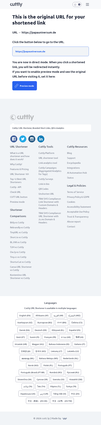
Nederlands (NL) (70, 358)
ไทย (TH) (41, 386)
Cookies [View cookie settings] (71, 201)
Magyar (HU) (38, 344)
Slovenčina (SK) (25, 379)
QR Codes (43, 188)
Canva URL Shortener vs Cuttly (21, 268)
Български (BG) (45, 322)
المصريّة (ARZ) (74, 315)
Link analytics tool (48, 162)
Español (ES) (74, 330)
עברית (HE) (66, 337)
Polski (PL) (48, 365)
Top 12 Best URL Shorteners (18, 180)
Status (70, 177)
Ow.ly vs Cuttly (17, 252)
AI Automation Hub (77, 172)
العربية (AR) (58, 315)
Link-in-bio (44, 183)
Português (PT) (65, 365)
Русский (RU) (73, 372)
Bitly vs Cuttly (17, 222)
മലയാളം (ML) (28, 358)
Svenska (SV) (58, 379)
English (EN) (24, 315)
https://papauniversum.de (30, 51)
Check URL (15, 191)
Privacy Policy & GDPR (78, 196)
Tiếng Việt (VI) (59, 393)
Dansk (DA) (24, 330)
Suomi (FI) (34, 337)
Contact (71, 226)
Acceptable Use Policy (78, 211)
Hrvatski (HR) (21, 344)
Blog (69, 152)
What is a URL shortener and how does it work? (20, 156)
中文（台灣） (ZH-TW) (62, 401)
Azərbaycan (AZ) (24, 322)
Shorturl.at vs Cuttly (20, 261)
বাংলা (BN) (61, 322)
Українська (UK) (27, 393)
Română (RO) (56, 372)
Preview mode (27, 85)
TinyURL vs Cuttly (19, 232)
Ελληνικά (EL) (58, 330)
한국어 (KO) (40, 351)
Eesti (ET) (20, 337)
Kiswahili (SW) (75, 379)
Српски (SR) (42, 379)
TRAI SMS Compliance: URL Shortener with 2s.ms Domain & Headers (50, 218)
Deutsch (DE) (41, 330)
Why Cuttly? (16, 164)
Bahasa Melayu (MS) (48, 358)
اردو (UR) (44, 393)
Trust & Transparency (77, 216)
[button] (87, 4)
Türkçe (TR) (71, 386)
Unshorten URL (46, 193)
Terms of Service (75, 191)
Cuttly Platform (46, 152)
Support (71, 157)
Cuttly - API (15, 187)
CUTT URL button (18, 196)
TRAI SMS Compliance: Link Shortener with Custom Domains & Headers (50, 203)
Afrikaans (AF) (42, 315)
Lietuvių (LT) (56, 351)
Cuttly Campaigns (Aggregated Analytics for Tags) (50, 170)
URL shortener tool (48, 157)
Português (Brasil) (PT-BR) (32, 372)
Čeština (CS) (76, 322)
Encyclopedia (74, 162)
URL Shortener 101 (19, 174)
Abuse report (74, 221)
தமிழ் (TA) (28, 386)
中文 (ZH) (75, 393)
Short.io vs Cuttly (19, 237)
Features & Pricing (19, 169)
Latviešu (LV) (73, 351)
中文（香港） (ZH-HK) (37, 401)
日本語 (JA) (25, 351)
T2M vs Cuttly (17, 247)
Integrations (73, 167)
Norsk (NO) (33, 365)
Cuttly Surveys (46, 178)
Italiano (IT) (79, 344)
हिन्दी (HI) (79, 337)
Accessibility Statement (79, 206)
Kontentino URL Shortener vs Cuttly (20, 276)
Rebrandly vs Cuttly (20, 227)
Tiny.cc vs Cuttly (18, 256)
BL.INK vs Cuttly (18, 242)
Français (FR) (50, 337)
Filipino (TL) (55, 386)
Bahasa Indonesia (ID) (59, 344)
